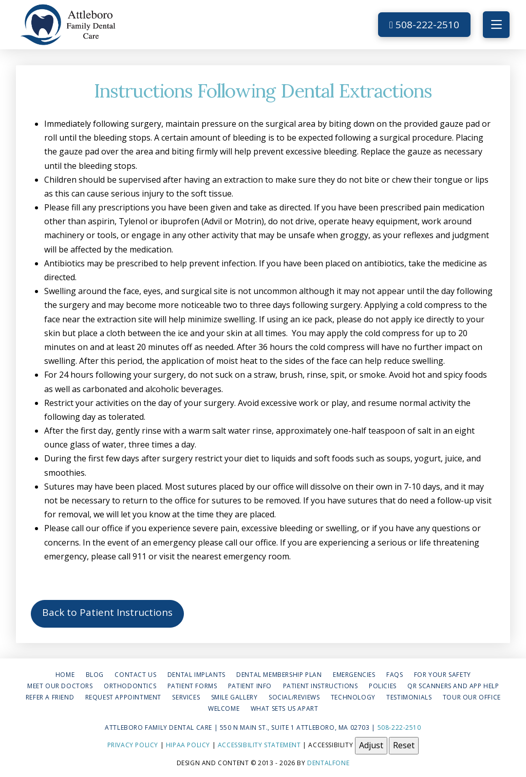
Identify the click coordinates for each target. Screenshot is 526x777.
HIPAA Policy (188, 745)
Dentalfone (328, 763)
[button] (496, 24)
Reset (404, 745)
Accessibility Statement (259, 745)
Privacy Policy (132, 745)
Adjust (371, 745)
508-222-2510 (424, 24)
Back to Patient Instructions (107, 612)
